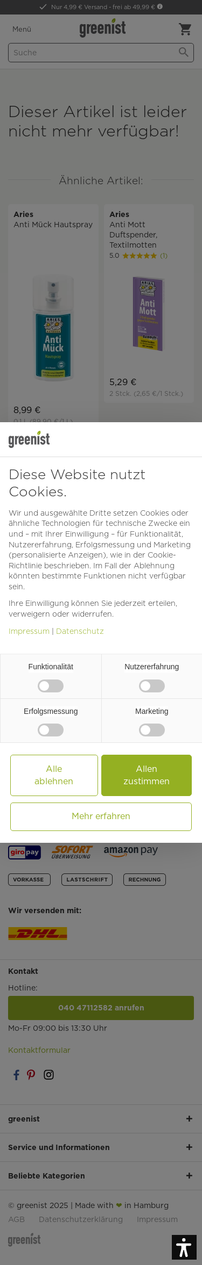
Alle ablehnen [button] (53, 775)
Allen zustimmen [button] (146, 775)
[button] (184, 1247)
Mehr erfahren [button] (101, 816)
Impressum (29, 631)
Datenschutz (80, 631)
